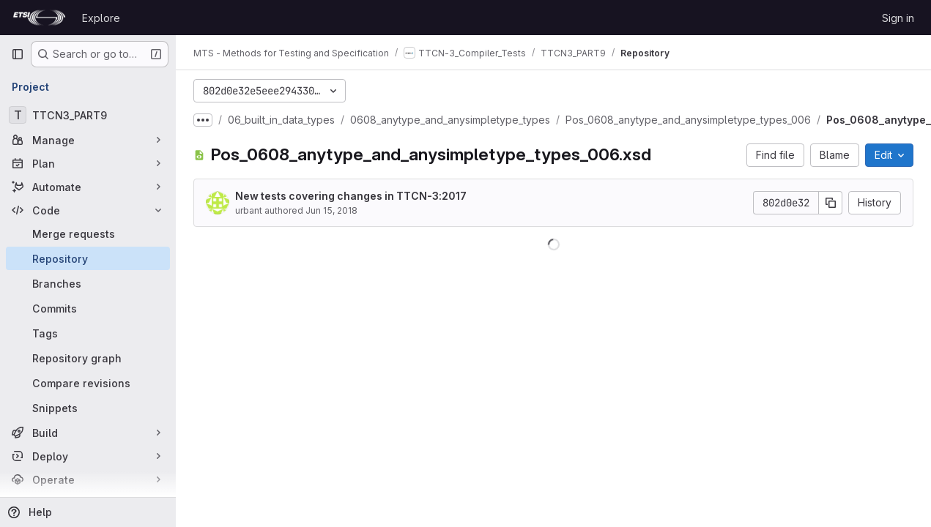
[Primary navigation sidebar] (17, 54)
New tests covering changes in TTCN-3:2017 (351, 196)
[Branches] (88, 283)
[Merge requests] (88, 233)
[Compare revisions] (88, 383)
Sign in (898, 18)
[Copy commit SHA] (830, 202)
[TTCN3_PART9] (88, 115)
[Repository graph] (88, 358)
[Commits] (88, 308)
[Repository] (88, 258)
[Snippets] (88, 407)
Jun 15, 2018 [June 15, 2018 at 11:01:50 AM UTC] (331, 210)
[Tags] (88, 333)
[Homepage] (39, 17)
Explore (101, 18)
